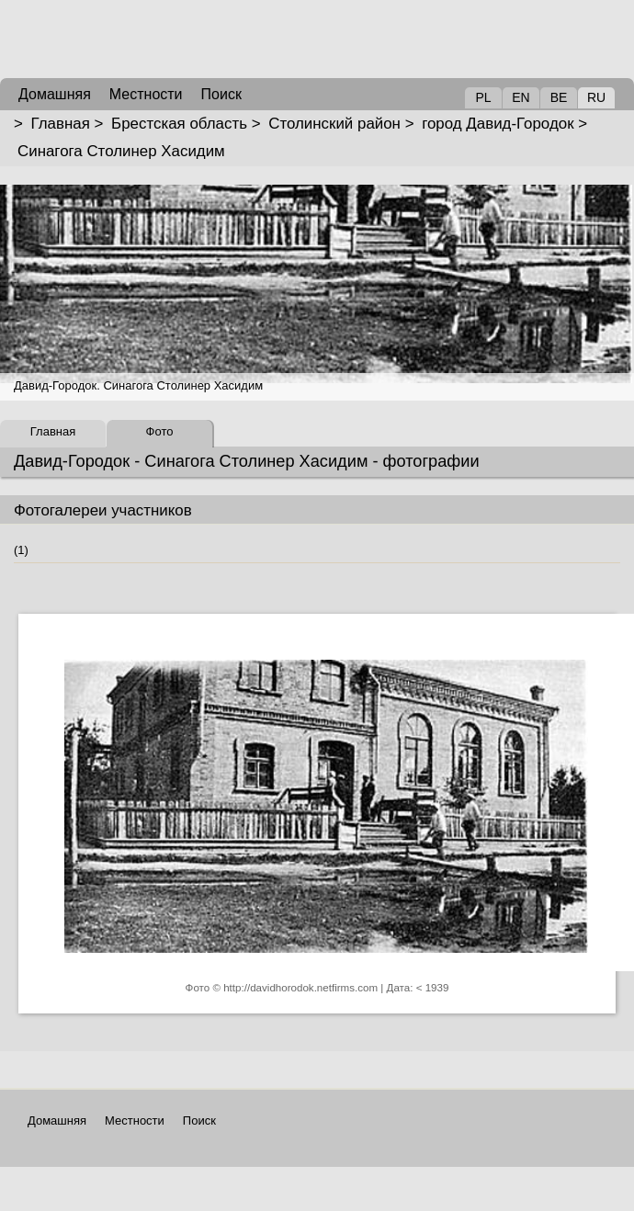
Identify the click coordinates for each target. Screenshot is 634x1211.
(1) (21, 550)
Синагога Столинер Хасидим (121, 151)
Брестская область (179, 123)
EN (520, 97)
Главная (60, 123)
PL (483, 97)
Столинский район (334, 123)
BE (559, 97)
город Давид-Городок (497, 123)
